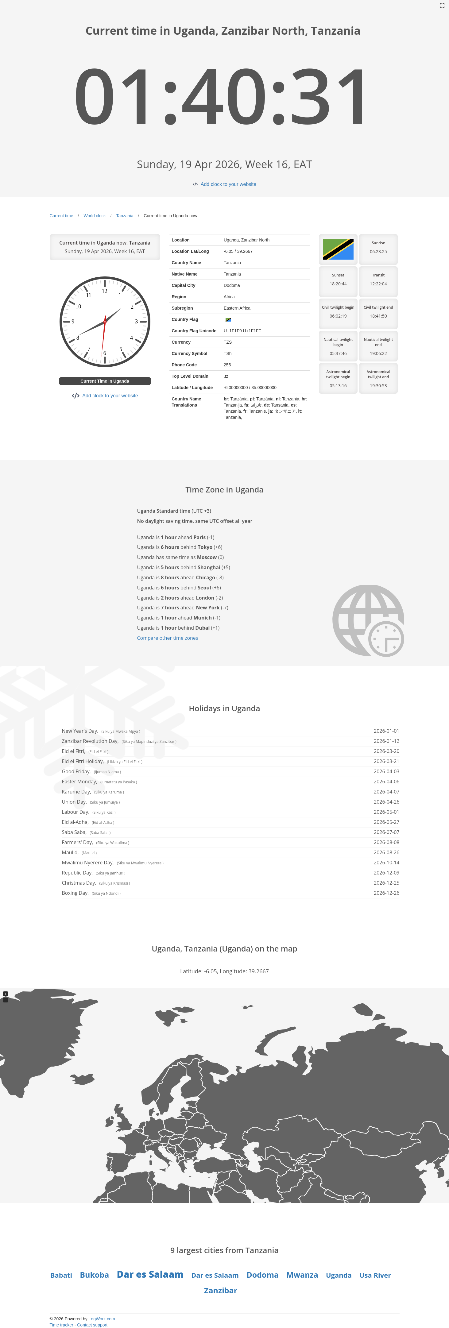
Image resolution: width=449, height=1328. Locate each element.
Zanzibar (220, 1290)
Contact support (92, 1324)
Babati (61, 1275)
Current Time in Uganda (104, 381)
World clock (94, 215)
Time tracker (61, 1324)
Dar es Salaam (150, 1274)
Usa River (375, 1275)
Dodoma (262, 1274)
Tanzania (124, 215)
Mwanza (302, 1274)
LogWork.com (102, 1318)
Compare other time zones (167, 638)
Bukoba (94, 1274)
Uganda (339, 1275)
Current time (61, 215)
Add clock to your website (228, 184)
